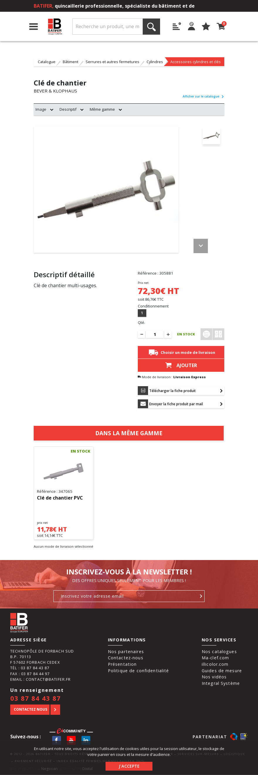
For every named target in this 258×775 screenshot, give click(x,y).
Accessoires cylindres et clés (195, 61)
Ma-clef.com (215, 658)
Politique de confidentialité (138, 671)
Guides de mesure (222, 671)
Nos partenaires (126, 652)
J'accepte (129, 766)
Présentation (122, 664)
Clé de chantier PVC (60, 498)
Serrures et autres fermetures (112, 61)
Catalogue (46, 61)
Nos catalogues (219, 652)
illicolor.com (215, 664)
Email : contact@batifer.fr (40, 679)
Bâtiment (70, 61)
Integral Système (221, 683)
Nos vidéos (214, 677)
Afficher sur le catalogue (203, 97)
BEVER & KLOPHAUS (56, 91)
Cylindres (155, 61)
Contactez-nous (125, 658)
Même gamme (102, 109)
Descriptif (68, 109)
